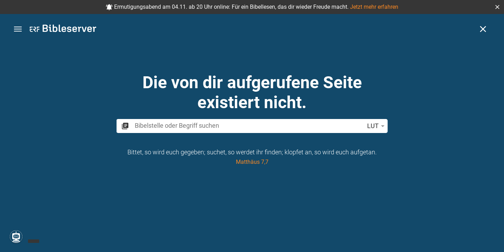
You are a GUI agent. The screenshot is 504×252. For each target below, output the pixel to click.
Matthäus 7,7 (252, 162)
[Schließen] (483, 29)
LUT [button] (377, 126)
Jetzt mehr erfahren (374, 7)
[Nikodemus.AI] (16, 236)
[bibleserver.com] (63, 29)
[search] (248, 125)
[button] (497, 7)
